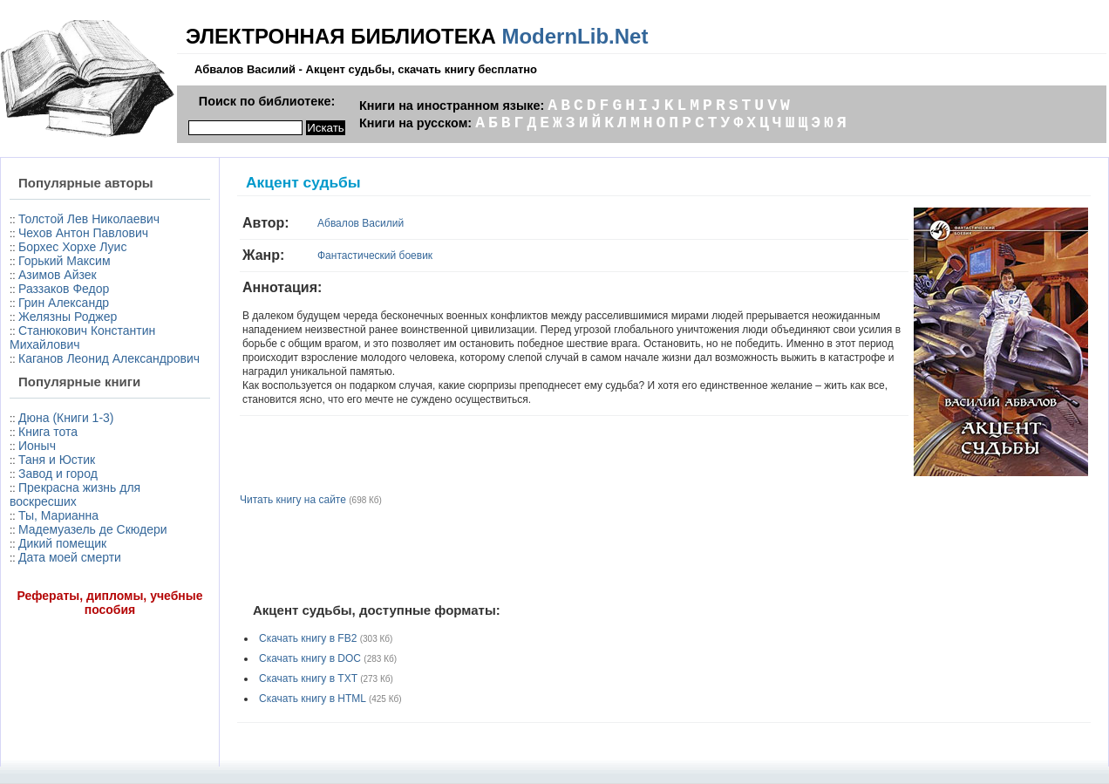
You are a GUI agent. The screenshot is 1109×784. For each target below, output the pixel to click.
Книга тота (48, 432)
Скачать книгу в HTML (312, 698)
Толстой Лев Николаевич (89, 219)
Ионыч (37, 446)
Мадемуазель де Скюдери (92, 529)
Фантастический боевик (374, 255)
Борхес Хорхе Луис (72, 247)
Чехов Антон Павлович (83, 233)
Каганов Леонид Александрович (109, 358)
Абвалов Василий (360, 223)
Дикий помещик (62, 543)
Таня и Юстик (56, 460)
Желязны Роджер (67, 317)
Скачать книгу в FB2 (308, 638)
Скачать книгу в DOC (310, 658)
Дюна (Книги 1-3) (65, 418)
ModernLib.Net (574, 36)
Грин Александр (63, 303)
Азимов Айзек (57, 275)
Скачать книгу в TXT (308, 678)
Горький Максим (64, 261)
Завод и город (58, 474)
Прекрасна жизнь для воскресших (75, 494)
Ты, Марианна (58, 515)
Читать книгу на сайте (293, 500)
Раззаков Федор (63, 289)
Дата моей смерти (69, 557)
